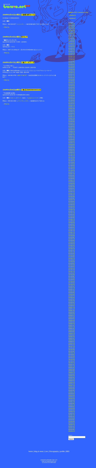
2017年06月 (71, 162)
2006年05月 (71, 375)
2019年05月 (71, 126)
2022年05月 (71, 85)
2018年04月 (71, 147)
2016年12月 (71, 172)
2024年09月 (71, 40)
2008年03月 (71, 340)
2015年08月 (71, 198)
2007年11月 (71, 346)
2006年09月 (71, 369)
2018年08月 (71, 141)
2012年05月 (71, 261)
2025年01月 (71, 33)
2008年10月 (71, 328)
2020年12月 (71, 105)
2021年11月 (71, 92)
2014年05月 (71, 222)
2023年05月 (71, 66)
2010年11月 (71, 289)
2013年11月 (71, 232)
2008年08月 (71, 331)
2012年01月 (71, 268)
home (31, 451)
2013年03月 (71, 245)
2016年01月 (71, 190)
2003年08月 (71, 419)
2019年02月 (71, 131)
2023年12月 (71, 54)
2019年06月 (71, 125)
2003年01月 (71, 424)
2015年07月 (71, 200)
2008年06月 (71, 335)
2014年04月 (71, 224)
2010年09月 (71, 292)
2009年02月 (72, 18)
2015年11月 (71, 193)
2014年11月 (71, 213)
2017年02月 (71, 169)
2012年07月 (71, 258)
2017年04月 (71, 165)
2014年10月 (71, 214)
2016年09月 (71, 177)
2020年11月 (71, 107)
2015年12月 (71, 191)
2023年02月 (71, 71)
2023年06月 (71, 64)
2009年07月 (71, 315)
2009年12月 (71, 307)
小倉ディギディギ (27, 62)
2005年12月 (71, 384)
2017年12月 (71, 154)
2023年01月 (71, 72)
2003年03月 (71, 423)
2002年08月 (71, 429)
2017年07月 (71, 160)
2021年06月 (71, 98)
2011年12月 (71, 270)
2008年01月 (71, 343)
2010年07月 (71, 296)
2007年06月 (71, 354)
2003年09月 (71, 418)
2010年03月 (71, 302)
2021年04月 (71, 102)
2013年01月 (71, 248)
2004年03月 (71, 410)
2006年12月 (71, 364)
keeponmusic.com (51, 461)
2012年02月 (71, 266)
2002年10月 (71, 428)
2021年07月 (71, 97)
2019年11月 (71, 116)
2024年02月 (71, 51)
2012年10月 (71, 253)
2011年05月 (71, 279)
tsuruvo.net (6, 4)
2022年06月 (71, 84)
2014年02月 (71, 227)
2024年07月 (71, 43)
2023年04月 (71, 68)
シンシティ (21, 24)
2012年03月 (71, 265)
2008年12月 (71, 325)
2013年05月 (71, 242)
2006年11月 (71, 366)
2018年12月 (71, 134)
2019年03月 (71, 129)
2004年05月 (71, 408)
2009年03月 (71, 322)
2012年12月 (71, 250)
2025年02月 (71, 32)
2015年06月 (71, 201)
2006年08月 (71, 371)
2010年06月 (71, 297)
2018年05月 (71, 146)
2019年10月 (71, 118)
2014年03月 (71, 226)
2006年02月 (71, 380)
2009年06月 (71, 317)
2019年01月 (71, 133)
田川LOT (24, 37)
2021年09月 (71, 95)
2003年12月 (71, 415)
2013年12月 (71, 230)
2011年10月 (71, 273)
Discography (54, 451)
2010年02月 (71, 304)
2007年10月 (71, 348)
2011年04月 (71, 281)
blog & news (38, 451)
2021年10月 (71, 94)
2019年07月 (71, 123)
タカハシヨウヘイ (15, 98)
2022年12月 (71, 74)
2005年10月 (71, 387)
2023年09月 (71, 59)
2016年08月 (71, 178)
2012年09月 (71, 255)
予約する (6, 27)
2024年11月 (71, 37)
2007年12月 (71, 345)
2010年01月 (71, 305)
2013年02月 (71, 247)
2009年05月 (71, 318)
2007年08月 (71, 351)
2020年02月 (71, 112)
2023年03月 (71, 69)
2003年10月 (71, 416)
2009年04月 (72, 15)
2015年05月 (71, 203)
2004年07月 (71, 405)
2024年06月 (71, 45)
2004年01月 (71, 413)
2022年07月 (71, 82)
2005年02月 (71, 400)
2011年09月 (71, 274)
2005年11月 (71, 385)
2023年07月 (71, 63)
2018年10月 (71, 138)
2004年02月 (71, 411)
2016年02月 (71, 188)
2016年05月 (71, 183)
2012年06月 (71, 260)
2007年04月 (71, 358)
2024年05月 (71, 46)
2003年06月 (71, 421)
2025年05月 (71, 27)
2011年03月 (71, 283)
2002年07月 (71, 431)
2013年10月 (71, 234)
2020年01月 (71, 113)
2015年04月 (71, 204)
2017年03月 (71, 167)
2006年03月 (71, 379)
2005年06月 (71, 393)
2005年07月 (71, 392)
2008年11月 (71, 327)
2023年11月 (71, 56)
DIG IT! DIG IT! (22, 75)
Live (46, 451)
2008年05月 (71, 336)
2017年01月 (71, 170)
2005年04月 (71, 397)
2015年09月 (71, 196)
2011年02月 (71, 284)
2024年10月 (71, 38)
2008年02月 (71, 341)
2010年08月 (71, 294)
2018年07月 (71, 142)
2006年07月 (71, 372)
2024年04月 (71, 48)
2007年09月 (71, 349)
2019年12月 (71, 115)
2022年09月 (71, 79)
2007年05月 (71, 356)
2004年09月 (71, 403)
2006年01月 (71, 382)
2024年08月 (71, 41)
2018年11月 (71, 136)
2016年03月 (71, 186)
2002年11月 (71, 426)
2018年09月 (71, 139)
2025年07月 (71, 24)
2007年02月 (71, 361)
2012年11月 (71, 252)
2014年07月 (71, 219)
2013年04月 (71, 243)
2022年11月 (71, 76)
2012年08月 (71, 257)
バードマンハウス (23, 101)
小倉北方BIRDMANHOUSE (31, 90)
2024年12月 (71, 35)
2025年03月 (71, 30)
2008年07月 (71, 333)
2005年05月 (71, 395)
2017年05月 (71, 164)
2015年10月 (71, 195)
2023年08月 (71, 61)
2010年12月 (71, 287)
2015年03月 (71, 206)
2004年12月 (71, 402)
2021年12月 (71, 90)
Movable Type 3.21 (52, 460)
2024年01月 (71, 53)
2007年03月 (71, 359)
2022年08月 (71, 81)
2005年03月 (71, 398)
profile (62, 451)
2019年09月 (71, 120)
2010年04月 (71, 301)
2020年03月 (71, 110)
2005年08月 (71, 390)
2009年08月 (71, 314)
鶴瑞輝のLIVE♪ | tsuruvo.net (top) (78, 12)
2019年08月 (71, 121)
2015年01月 (71, 209)
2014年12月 (71, 211)
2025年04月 (71, 28)
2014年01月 (71, 229)
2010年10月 (71, 291)
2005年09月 (71, 389)
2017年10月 (71, 157)
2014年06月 (71, 221)
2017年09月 (71, 159)
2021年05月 (71, 100)
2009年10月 (71, 310)
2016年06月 (71, 182)
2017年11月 (71, 156)
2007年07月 (71, 353)
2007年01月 (71, 362)
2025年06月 (71, 25)
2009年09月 (71, 312)
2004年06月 (71, 406)
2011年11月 (71, 271)
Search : (70, 435)
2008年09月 (71, 330)
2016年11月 (71, 173)
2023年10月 (71, 58)
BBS (67, 451)
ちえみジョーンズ (33, 98)
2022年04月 (71, 87)
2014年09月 (71, 216)
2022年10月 (71, 77)
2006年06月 (71, 374)
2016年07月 (71, 180)
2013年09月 (71, 235)
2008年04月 (71, 338)
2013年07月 (71, 239)
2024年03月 (71, 50)
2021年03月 (71, 103)
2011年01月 (71, 286)
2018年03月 (71, 149)
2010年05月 (71, 299)
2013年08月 (71, 237)
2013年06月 (71, 240)
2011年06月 (71, 278)
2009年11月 (71, 309)
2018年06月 (71, 144)
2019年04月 (71, 128)
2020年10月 (71, 108)
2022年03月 (71, 89)
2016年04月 (71, 185)
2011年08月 (71, 276)
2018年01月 (71, 152)
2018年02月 (71, 151)
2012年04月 (71, 263)
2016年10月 (71, 175)
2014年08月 (71, 217)
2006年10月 (71, 367)
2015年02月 (71, 208)
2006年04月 (71, 377)
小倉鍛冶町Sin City (28, 15)
